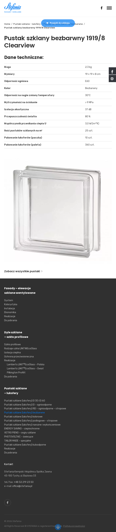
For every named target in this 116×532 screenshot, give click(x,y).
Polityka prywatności (74, 526)
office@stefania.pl (22, 486)
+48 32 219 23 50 (24, 482)
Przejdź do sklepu (58, 23)
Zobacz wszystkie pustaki (23, 271)
